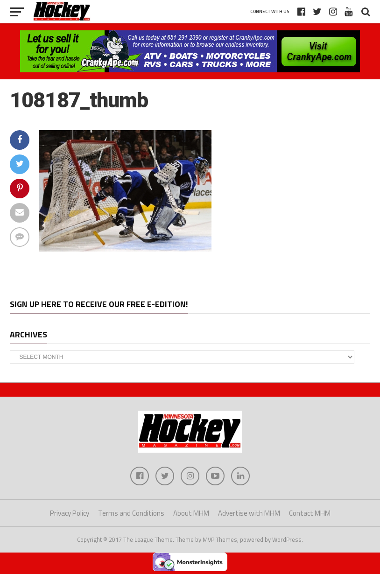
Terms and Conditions (131, 513)
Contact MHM (310, 513)
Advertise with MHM (249, 513)
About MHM (191, 513)
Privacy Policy (69, 513)
